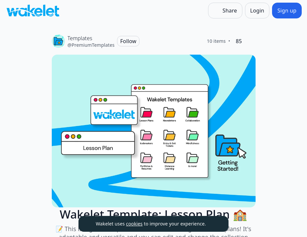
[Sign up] (287, 10)
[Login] (257, 10)
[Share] (225, 10)
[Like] (250, 41)
